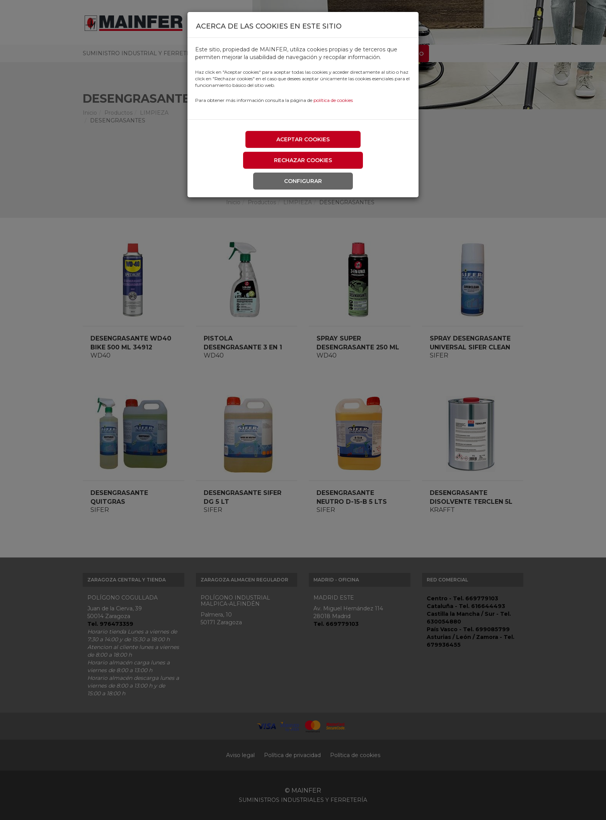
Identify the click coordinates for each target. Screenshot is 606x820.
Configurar (303, 181)
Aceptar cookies (303, 139)
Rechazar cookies (303, 160)
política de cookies (333, 100)
